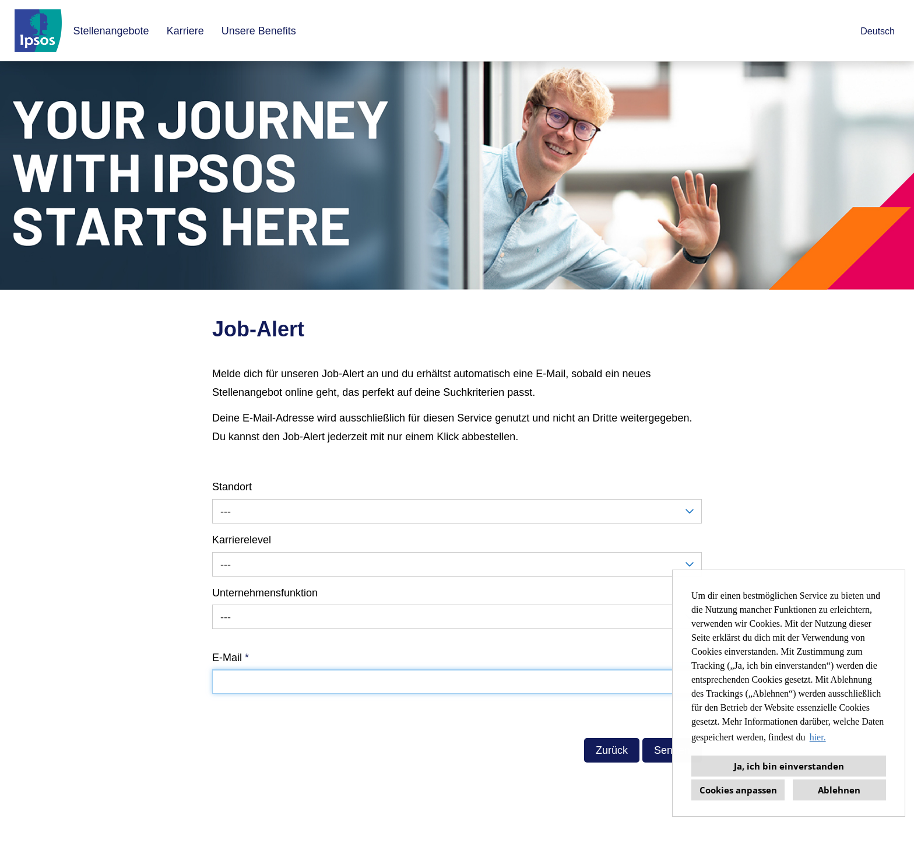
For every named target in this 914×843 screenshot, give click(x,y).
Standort (232, 487)
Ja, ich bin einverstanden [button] (789, 766)
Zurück (612, 750)
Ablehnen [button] (839, 790)
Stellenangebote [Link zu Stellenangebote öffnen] (111, 31)
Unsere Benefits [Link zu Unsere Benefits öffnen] (259, 31)
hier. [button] (818, 737)
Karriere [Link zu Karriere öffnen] (185, 31)
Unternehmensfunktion (265, 593)
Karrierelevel (241, 540)
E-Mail (230, 657)
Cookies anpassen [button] (738, 790)
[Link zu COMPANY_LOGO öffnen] (38, 30)
